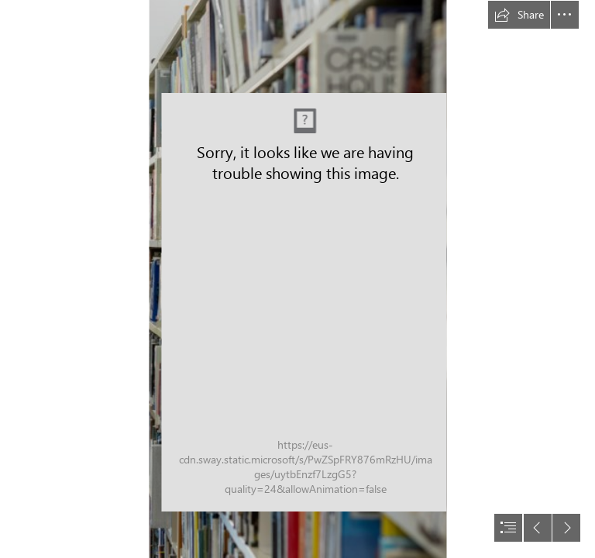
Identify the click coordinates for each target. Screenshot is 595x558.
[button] (519, 15)
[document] (297, 279)
